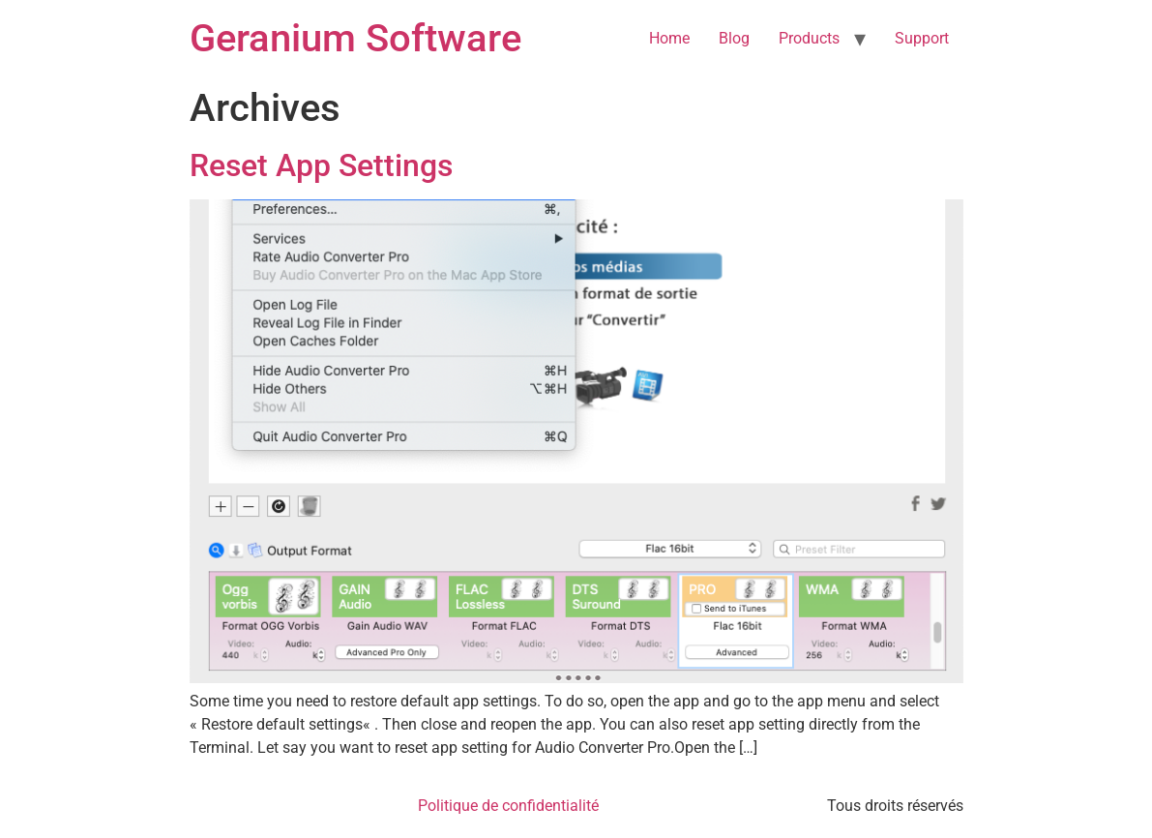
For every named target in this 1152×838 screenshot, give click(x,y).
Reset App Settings (321, 165)
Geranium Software (355, 38)
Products (809, 38)
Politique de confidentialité (508, 805)
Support (922, 38)
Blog (734, 38)
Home (669, 38)
